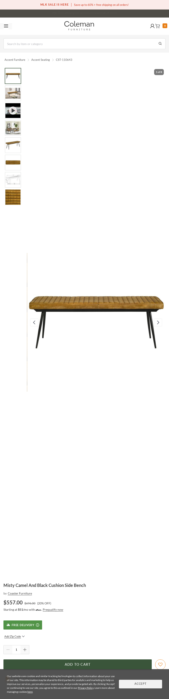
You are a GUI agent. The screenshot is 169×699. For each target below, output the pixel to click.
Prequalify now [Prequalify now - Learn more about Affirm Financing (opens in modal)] (53, 609)
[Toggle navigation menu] (6, 26)
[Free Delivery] (22, 625)
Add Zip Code (14, 636)
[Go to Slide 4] (13, 128)
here (30, 691)
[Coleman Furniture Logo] (79, 26)
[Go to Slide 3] (13, 110)
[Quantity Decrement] (8, 649)
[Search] (84, 44)
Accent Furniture (15, 59)
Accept (140, 684)
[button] (152, 26)
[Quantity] (16, 650)
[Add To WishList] (160, 664)
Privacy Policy (85, 687)
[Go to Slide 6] (13, 162)
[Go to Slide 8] (13, 197)
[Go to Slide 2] (13, 93)
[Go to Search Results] (160, 43)
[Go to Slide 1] (13, 76)
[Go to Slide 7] (13, 180)
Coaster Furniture (20, 593)
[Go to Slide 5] (13, 145)
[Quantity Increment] (25, 649)
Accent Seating (40, 59)
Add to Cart (78, 664)
